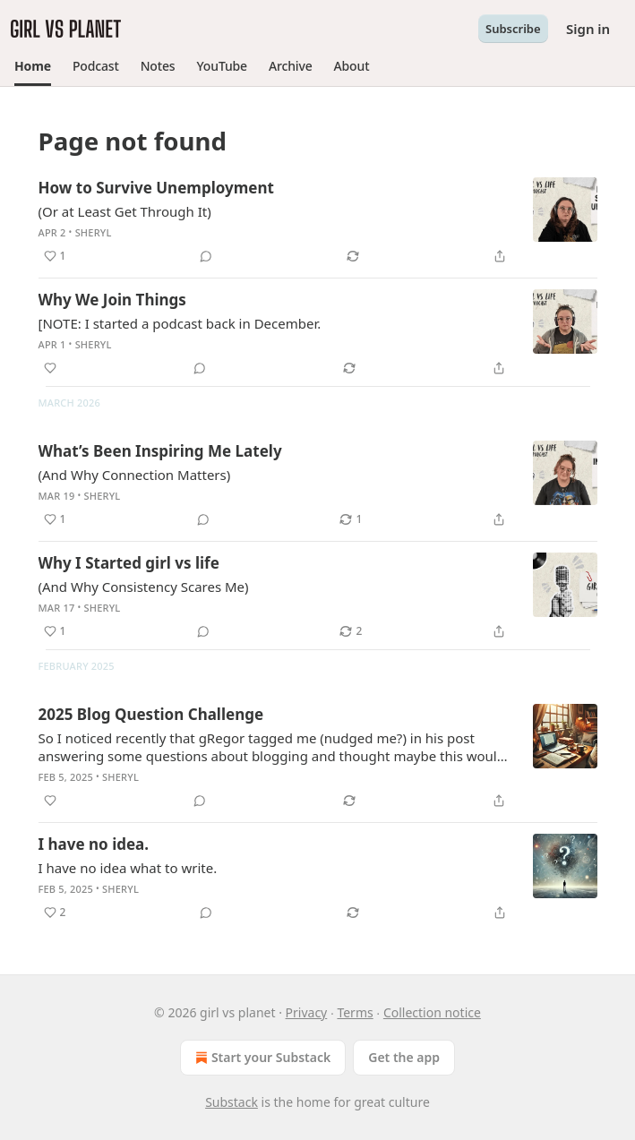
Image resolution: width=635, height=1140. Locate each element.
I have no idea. (94, 844)
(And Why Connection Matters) (135, 475)
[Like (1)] (55, 256)
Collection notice (432, 1012)
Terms (355, 1012)
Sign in (588, 29)
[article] (318, 222)
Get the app (404, 1057)
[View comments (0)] (206, 256)
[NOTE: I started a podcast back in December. (180, 323)
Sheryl (93, 232)
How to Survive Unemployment (156, 187)
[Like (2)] (55, 912)
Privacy (307, 1012)
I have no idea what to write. (128, 868)
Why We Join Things (112, 299)
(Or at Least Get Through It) (125, 211)
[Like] (50, 368)
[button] (33, 66)
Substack (231, 1101)
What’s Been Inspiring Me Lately (160, 451)
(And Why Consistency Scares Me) (144, 587)
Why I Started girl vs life (129, 563)
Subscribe (513, 29)
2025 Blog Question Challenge (151, 714)
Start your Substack (261, 1057)
